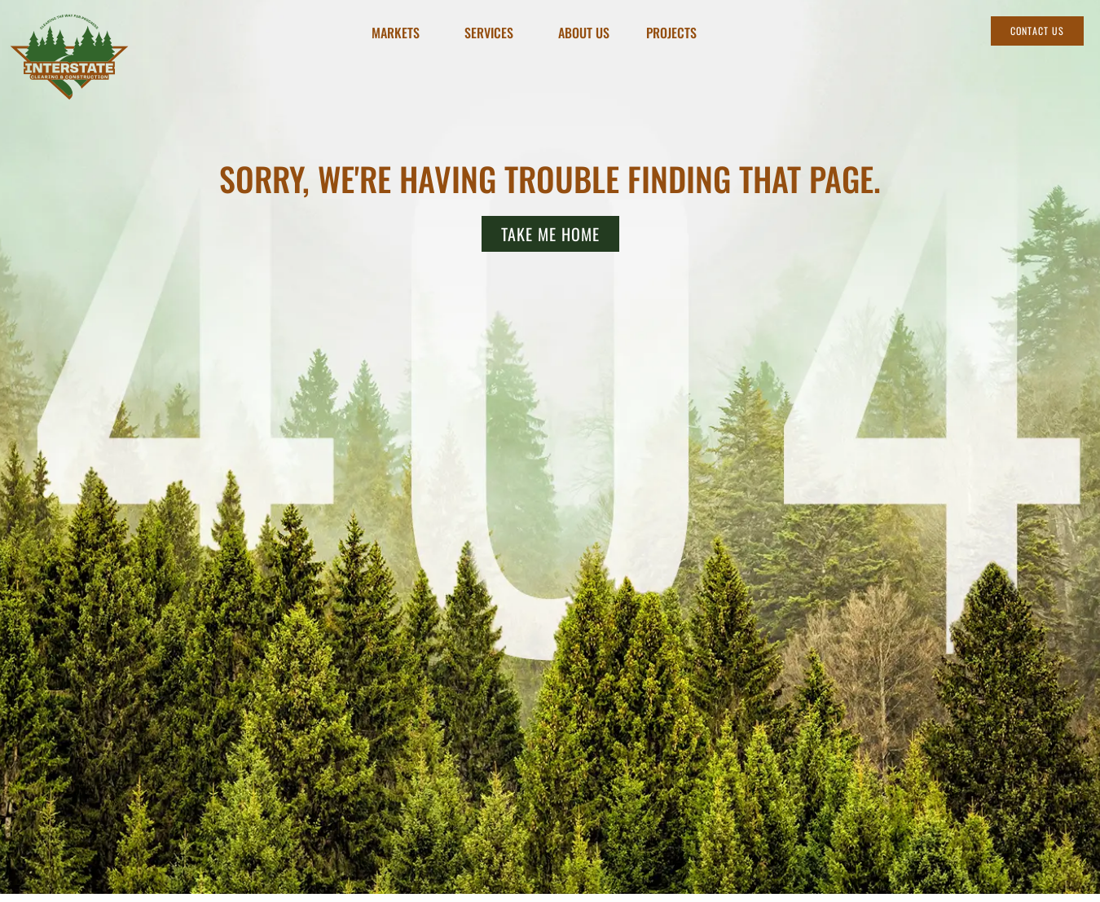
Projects (671, 33)
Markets (400, 33)
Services (492, 33)
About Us (583, 33)
